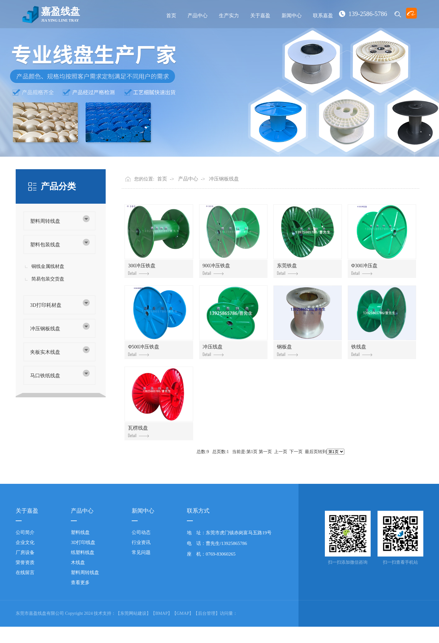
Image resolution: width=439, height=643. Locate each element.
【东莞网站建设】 (133, 613)
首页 (171, 15)
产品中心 (198, 15)
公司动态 (141, 532)
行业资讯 (141, 542)
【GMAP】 (182, 613)
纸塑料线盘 (82, 552)
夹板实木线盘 (45, 352)
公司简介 (25, 532)
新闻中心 (292, 15)
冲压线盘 (213, 350)
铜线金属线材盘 (47, 266)
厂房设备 (25, 552)
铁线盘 (361, 350)
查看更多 (80, 582)
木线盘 (78, 562)
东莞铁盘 (287, 269)
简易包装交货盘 (47, 278)
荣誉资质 (25, 562)
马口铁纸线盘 (45, 375)
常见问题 (141, 552)
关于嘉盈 (260, 15)
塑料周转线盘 (45, 221)
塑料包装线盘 (45, 244)
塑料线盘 (80, 532)
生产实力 (229, 15)
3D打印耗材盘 (45, 305)
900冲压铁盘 (216, 269)
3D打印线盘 (83, 542)
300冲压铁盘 (142, 269)
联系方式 (198, 511)
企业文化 (25, 542)
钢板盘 (287, 350)
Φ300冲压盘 (364, 269)
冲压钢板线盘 (45, 328)
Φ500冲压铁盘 (143, 350)
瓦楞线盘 (138, 431)
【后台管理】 (206, 613)
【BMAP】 (161, 613)
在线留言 (25, 572)
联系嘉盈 (323, 15)
